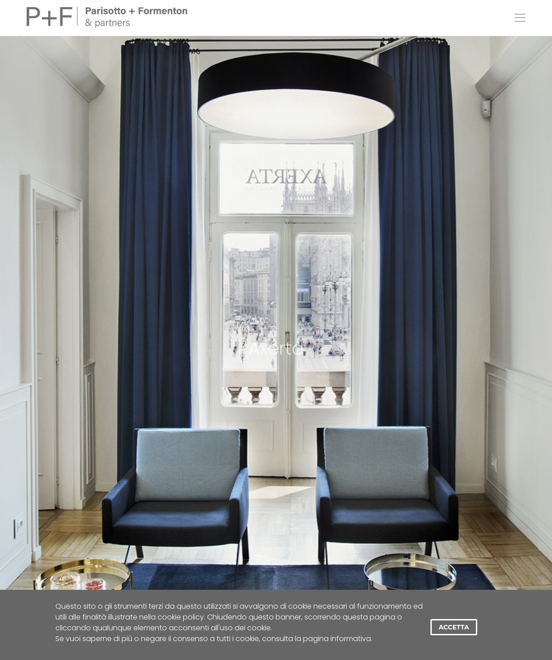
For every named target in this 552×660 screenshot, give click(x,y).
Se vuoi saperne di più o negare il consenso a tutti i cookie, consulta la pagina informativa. (213, 638)
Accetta (454, 627)
